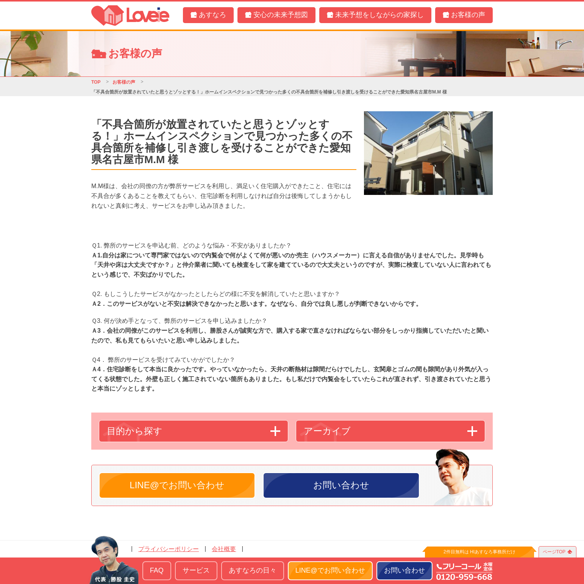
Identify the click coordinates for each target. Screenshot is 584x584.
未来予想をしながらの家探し (379, 15)
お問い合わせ (341, 485)
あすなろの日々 (252, 570)
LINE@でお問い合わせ (177, 485)
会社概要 (224, 549)
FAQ (157, 570)
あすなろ (212, 15)
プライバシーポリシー (168, 549)
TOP (95, 82)
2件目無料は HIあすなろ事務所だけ (479, 551)
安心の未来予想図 (280, 15)
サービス (196, 570)
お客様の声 (468, 15)
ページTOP (554, 551)
